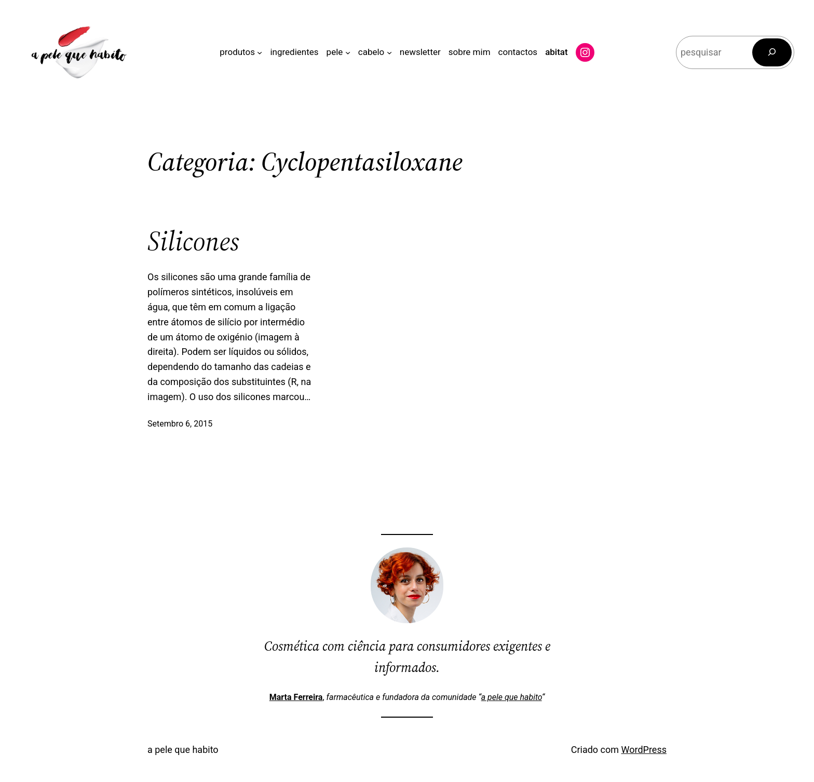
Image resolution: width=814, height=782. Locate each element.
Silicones (193, 241)
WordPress (644, 749)
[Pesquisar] (772, 52)
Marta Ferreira (296, 697)
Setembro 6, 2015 (179, 424)
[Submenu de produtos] (259, 52)
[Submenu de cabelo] (389, 52)
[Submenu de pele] (347, 52)
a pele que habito (511, 697)
